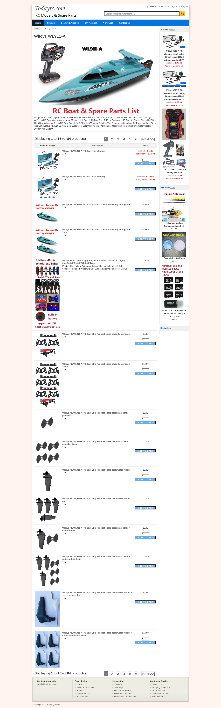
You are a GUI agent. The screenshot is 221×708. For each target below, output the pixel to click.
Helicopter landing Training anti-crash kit (174, 223)
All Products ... (83, 696)
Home (38, 23)
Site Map (118, 687)
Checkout (163, 6)
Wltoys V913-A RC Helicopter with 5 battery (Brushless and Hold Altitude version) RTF (174, 94)
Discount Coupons (122, 693)
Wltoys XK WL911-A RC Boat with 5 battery (83, 176)
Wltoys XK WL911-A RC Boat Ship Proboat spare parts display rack (96, 334)
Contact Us (124, 23)
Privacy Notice (159, 690)
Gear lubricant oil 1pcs (174, 257)
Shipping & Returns (161, 687)
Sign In (174, 6)
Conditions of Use (160, 693)
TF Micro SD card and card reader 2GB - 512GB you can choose (174, 312)
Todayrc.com (54, 705)
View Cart (108, 23)
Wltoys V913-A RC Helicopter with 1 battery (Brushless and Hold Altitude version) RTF (174, 54)
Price (145, 145)
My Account (91, 23)
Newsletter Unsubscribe (125, 696)
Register (185, 6)
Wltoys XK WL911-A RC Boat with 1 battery (83, 151)
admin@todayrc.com (46, 684)
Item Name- (97, 145)
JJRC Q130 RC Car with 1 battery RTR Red (174, 170)
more (172, 29)
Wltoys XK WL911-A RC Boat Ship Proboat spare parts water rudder (96, 470)
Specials (51, 23)
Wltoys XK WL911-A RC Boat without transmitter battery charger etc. (96, 204)
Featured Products (70, 23)
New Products (83, 693)
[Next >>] (148, 139)
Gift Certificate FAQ (123, 690)
